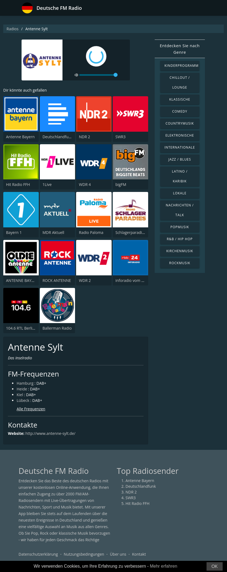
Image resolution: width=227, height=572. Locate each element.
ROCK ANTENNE (57, 280)
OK (214, 566)
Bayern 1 (14, 232)
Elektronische (179, 135)
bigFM (120, 184)
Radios (13, 28)
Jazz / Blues (179, 159)
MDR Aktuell (53, 232)
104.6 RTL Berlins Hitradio (29, 328)
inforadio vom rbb (131, 280)
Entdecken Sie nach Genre (180, 49)
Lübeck (23, 400)
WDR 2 (85, 280)
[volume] (98, 75)
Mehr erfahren (163, 566)
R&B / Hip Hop (180, 239)
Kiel (20, 394)
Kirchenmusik (179, 251)
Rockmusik (179, 263)
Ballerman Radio (57, 328)
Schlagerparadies (130, 232)
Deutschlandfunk (58, 136)
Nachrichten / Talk (180, 210)
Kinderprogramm (182, 65)
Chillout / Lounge (180, 82)
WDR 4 (85, 184)
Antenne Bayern (20, 136)
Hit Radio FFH (18, 184)
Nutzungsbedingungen (84, 554)
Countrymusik (180, 123)
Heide (22, 389)
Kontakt (139, 554)
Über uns (118, 554)
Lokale (179, 193)
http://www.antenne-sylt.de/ (50, 433)
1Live (47, 184)
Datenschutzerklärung (38, 554)
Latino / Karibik (179, 176)
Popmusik (180, 227)
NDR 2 (84, 136)
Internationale (180, 147)
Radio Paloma (91, 232)
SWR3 (120, 136)
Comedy (179, 111)
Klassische (179, 99)
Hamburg (25, 383)
